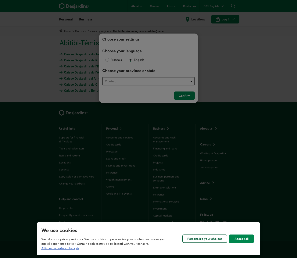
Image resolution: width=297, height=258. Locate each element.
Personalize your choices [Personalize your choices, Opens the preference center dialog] (204, 239)
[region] (148, 238)
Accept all (241, 239)
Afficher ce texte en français (60, 248)
